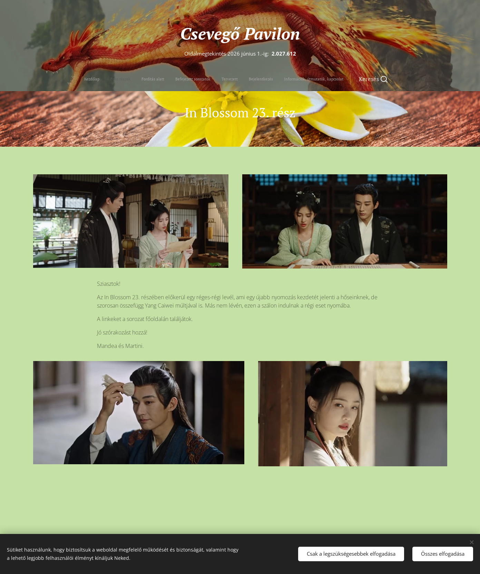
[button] (277, 79)
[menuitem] (183, 79)
